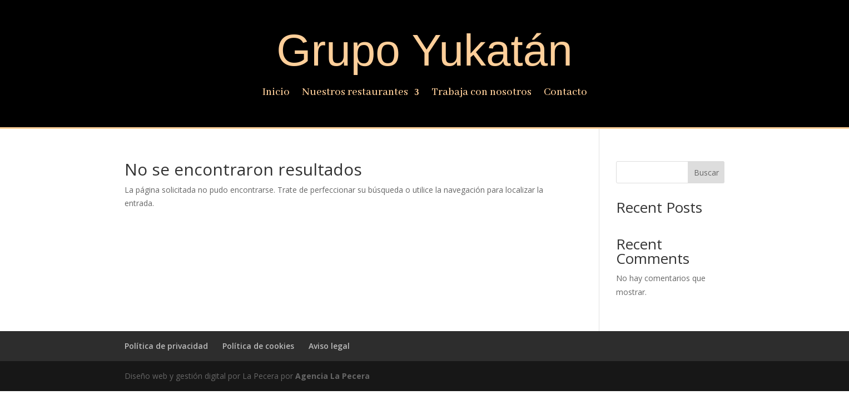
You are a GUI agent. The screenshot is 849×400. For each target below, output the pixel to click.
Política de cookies (258, 346)
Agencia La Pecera (332, 376)
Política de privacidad (166, 346)
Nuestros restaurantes (355, 93)
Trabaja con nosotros (481, 93)
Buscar (706, 172)
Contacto (565, 93)
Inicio (276, 93)
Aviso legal (329, 346)
